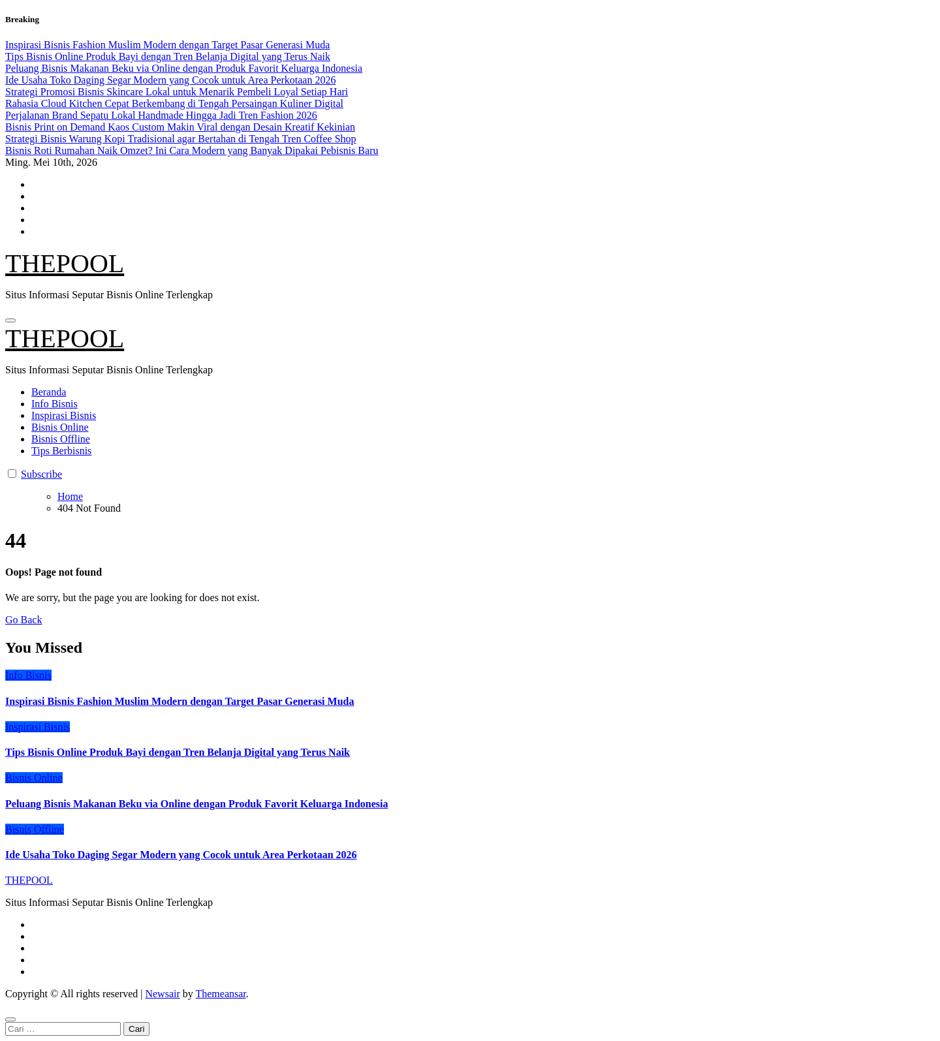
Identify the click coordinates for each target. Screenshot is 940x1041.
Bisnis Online (60, 427)
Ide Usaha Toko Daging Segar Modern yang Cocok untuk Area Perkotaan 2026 (181, 854)
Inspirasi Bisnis (63, 415)
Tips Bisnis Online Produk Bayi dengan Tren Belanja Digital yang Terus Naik (177, 752)
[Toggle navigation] (10, 320)
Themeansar (220, 993)
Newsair (162, 993)
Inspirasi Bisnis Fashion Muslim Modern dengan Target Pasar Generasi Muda (179, 701)
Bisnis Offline (60, 438)
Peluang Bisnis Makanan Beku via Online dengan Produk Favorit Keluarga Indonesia (196, 803)
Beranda (48, 391)
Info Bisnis (54, 403)
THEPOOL (64, 263)
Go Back (23, 619)
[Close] (10, 1019)
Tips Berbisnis (61, 450)
